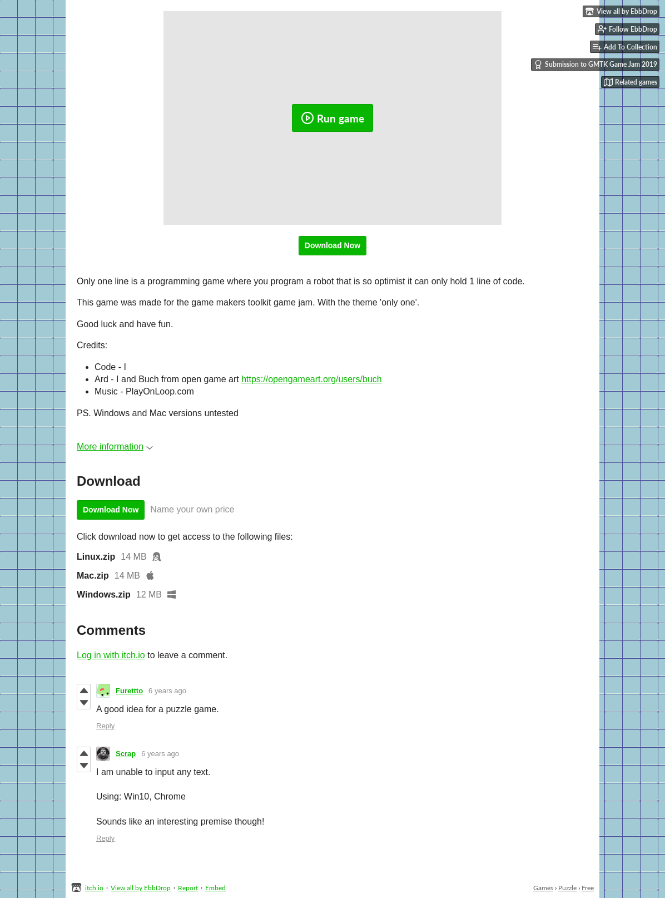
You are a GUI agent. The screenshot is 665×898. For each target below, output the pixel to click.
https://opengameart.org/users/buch (311, 379)
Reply (105, 726)
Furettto (129, 691)
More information (115, 446)
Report (188, 888)
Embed (215, 888)
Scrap (126, 753)
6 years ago (167, 691)
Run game (332, 118)
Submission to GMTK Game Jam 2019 (595, 64)
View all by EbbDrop (141, 888)
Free (588, 888)
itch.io (94, 888)
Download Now (332, 245)
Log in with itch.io (111, 655)
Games (543, 888)
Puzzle (567, 888)
